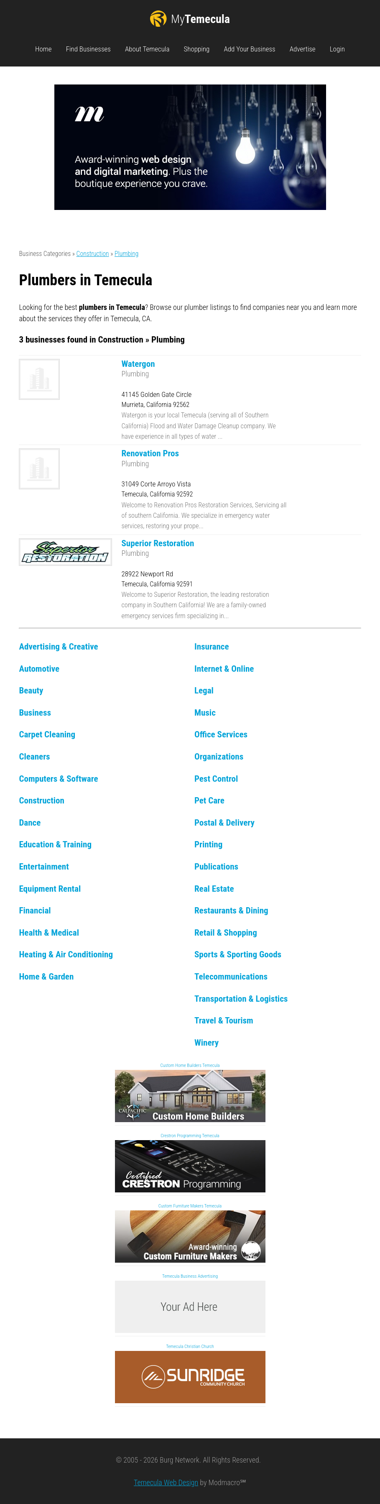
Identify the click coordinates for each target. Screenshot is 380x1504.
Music (205, 712)
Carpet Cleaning (47, 734)
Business (35, 712)
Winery (206, 1042)
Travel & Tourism (223, 1020)
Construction (93, 254)
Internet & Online (224, 668)
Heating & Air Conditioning (66, 954)
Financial (35, 910)
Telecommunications (231, 976)
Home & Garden (46, 976)
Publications (216, 866)
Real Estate (214, 888)
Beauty (31, 690)
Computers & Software (58, 778)
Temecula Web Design (166, 1482)
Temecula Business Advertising (190, 1276)
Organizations (218, 756)
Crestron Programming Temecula (190, 1135)
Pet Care (209, 800)
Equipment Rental (50, 888)
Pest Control (216, 778)
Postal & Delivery (224, 822)
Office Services (220, 734)
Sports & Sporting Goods (237, 954)
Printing (208, 844)
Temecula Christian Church (190, 1346)
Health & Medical (49, 932)
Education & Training (55, 844)
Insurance (211, 646)
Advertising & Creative (58, 646)
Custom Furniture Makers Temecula (190, 1206)
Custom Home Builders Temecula (190, 1065)
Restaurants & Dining (231, 910)
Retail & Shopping (225, 932)
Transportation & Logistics (241, 998)
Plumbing (126, 254)
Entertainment (44, 866)
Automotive (39, 668)
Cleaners (34, 756)
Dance (30, 822)
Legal (204, 690)
